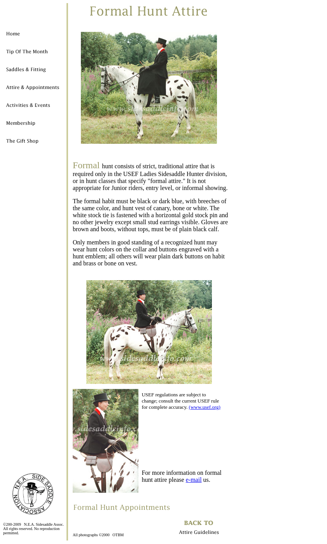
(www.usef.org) (204, 407)
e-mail (194, 479)
